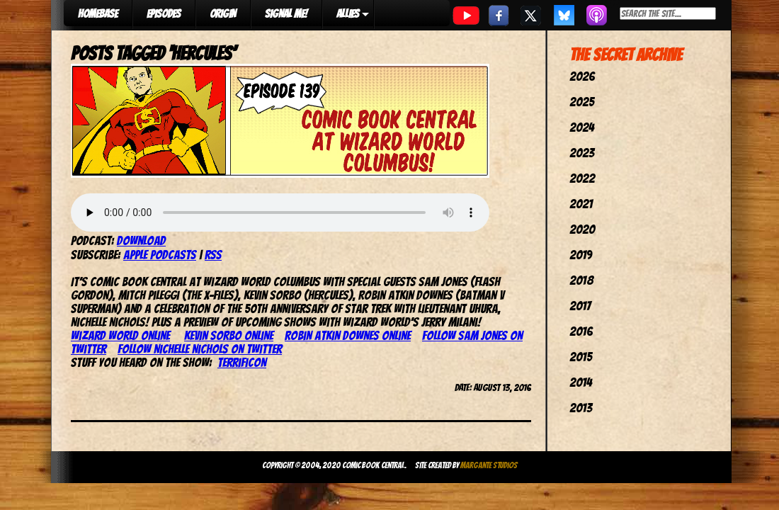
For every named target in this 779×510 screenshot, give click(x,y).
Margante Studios (489, 465)
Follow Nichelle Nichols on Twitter (200, 349)
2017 (580, 305)
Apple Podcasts (159, 254)
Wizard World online (120, 335)
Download (141, 240)
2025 (581, 101)
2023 (581, 152)
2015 (580, 356)
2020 (582, 229)
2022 (582, 178)
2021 (581, 203)
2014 (580, 382)
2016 (581, 331)
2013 (580, 407)
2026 (582, 76)
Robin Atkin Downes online (348, 335)
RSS (213, 254)
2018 (581, 280)
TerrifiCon (241, 362)
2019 (580, 254)
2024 (581, 127)
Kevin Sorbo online (228, 335)
